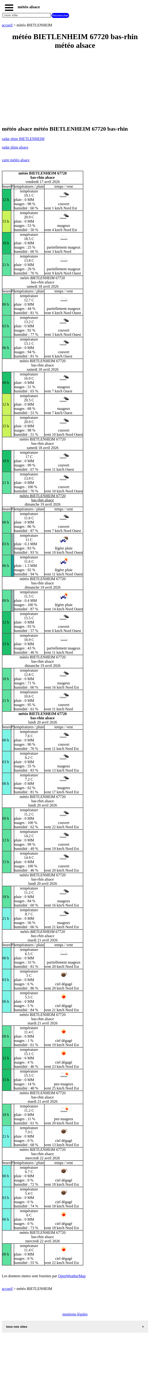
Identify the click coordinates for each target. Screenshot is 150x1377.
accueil (7, 25)
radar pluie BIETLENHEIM (23, 139)
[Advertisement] (75, 88)
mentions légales (75, 1314)
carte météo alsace (15, 160)
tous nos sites (16, 1326)
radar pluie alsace (15, 147)
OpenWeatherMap (72, 1276)
